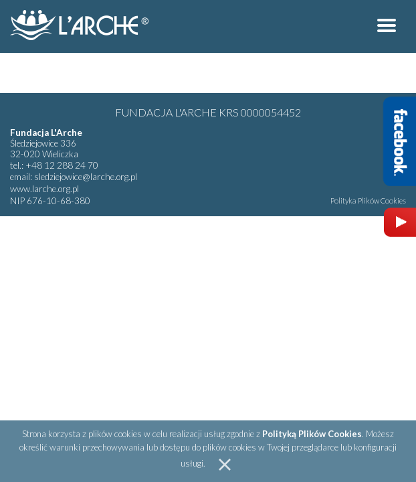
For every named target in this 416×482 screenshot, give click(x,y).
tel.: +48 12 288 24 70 (54, 165)
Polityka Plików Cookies (368, 200)
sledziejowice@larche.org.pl (85, 176)
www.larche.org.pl (44, 188)
